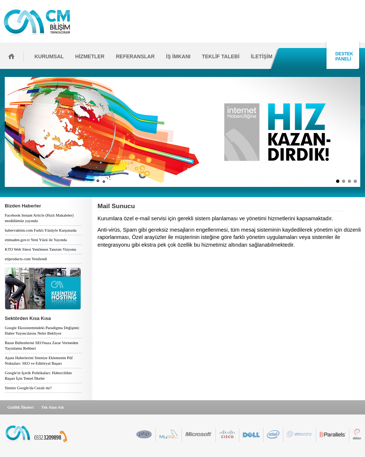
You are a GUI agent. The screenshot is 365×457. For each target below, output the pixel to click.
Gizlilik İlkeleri (20, 407)
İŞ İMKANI (178, 56)
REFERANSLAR (135, 56)
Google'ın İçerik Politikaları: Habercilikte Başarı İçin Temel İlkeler (38, 375)
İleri (362, 132)
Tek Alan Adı (52, 407)
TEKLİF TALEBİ (220, 56)
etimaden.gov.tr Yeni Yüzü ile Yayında (36, 239)
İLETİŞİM (261, 56)
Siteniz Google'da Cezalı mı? (28, 388)
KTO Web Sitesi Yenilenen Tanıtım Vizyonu (40, 249)
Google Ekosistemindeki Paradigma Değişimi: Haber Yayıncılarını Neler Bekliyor (42, 330)
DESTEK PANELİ (343, 56)
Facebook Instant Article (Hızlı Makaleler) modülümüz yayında (39, 218)
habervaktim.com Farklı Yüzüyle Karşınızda (41, 230)
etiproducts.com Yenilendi (26, 259)
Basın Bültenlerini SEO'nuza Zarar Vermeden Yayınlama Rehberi (41, 345)
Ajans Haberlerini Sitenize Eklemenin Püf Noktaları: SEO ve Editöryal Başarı (39, 360)
